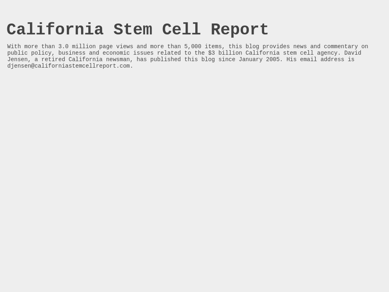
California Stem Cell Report (137, 30)
